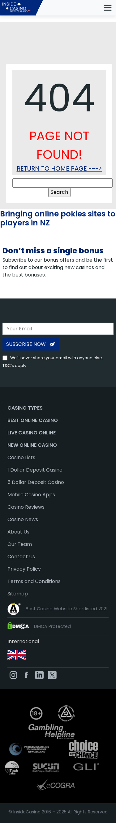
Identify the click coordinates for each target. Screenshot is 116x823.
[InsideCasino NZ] (23, 7)
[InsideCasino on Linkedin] (39, 674)
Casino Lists (21, 457)
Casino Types (25, 408)
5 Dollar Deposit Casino (35, 482)
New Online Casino (32, 445)
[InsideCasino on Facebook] (26, 674)
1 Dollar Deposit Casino (34, 469)
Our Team (19, 544)
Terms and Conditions (34, 581)
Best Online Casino (32, 420)
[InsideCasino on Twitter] (52, 674)
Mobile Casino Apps (31, 494)
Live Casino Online (31, 432)
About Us (18, 531)
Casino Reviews (26, 507)
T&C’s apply (14, 365)
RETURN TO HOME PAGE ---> (59, 168)
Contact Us (21, 556)
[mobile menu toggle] (108, 8)
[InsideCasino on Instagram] (13, 674)
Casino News (22, 519)
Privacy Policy (24, 569)
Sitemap (17, 593)
